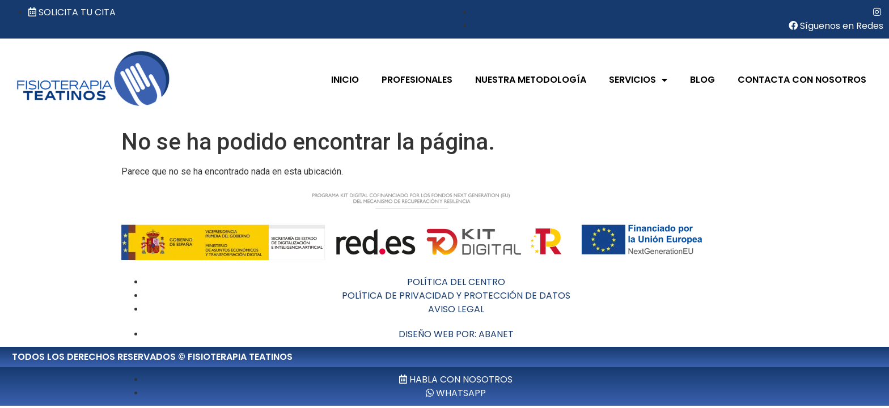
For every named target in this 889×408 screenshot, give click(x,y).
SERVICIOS (638, 80)
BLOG (702, 79)
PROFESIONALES (417, 79)
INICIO (345, 79)
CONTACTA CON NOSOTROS (802, 79)
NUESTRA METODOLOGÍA (530, 79)
